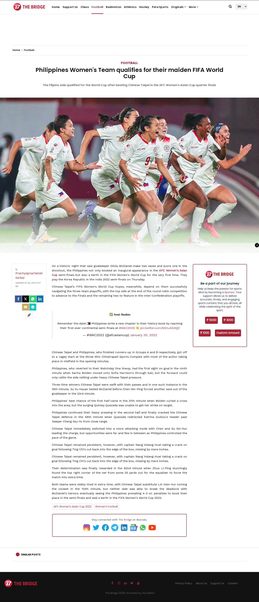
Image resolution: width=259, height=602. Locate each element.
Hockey (144, 7)
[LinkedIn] (40, 299)
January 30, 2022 (143, 335)
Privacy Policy (183, 583)
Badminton (113, 7)
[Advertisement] (129, 34)
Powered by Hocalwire (140, 593)
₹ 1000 (204, 333)
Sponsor (229, 292)
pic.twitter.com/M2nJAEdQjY (160, 328)
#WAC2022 (126, 328)
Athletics (130, 7)
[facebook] (18, 299)
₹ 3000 (228, 320)
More (194, 7)
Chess (85, 7)
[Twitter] (25, 299)
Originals (178, 7)
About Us (201, 583)
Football (97, 7)
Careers (233, 583)
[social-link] (29, 315)
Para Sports (160, 7)
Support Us (70, 7)
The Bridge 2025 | (116, 593)
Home (56, 7)
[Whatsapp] (32, 299)
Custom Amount (228, 333)
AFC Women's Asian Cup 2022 (72, 506)
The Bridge (125, 519)
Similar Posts (30, 554)
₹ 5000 (211, 320)
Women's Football (106, 506)
